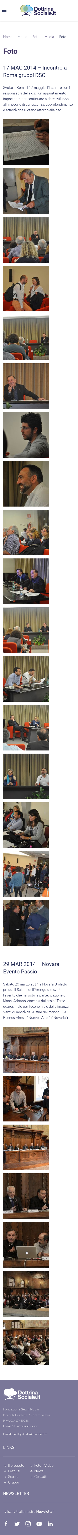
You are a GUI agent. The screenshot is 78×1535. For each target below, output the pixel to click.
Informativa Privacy (26, 1426)
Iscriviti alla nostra (28, 1511)
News (36, 1471)
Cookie (7, 1426)
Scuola (10, 1476)
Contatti (38, 1476)
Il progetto (13, 1465)
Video (48, 1465)
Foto (37, 1465)
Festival (11, 1471)
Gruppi (11, 1482)
